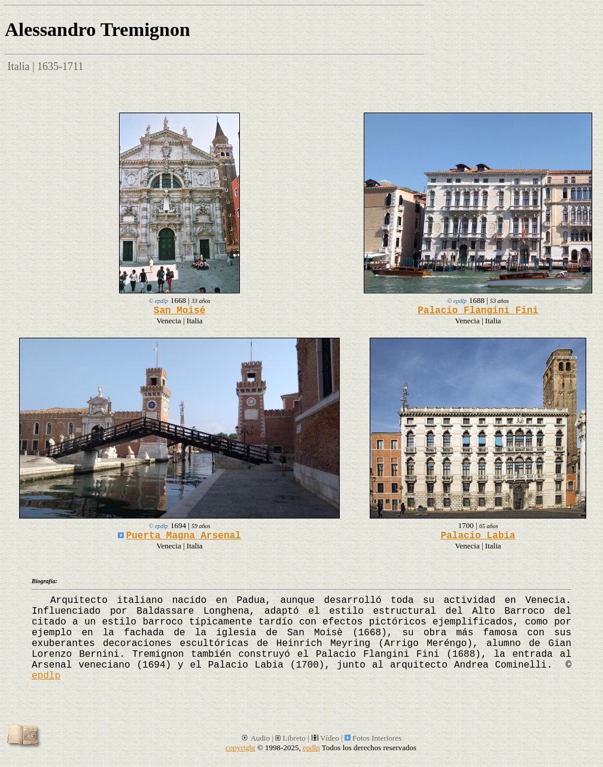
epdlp (46, 676)
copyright (240, 747)
